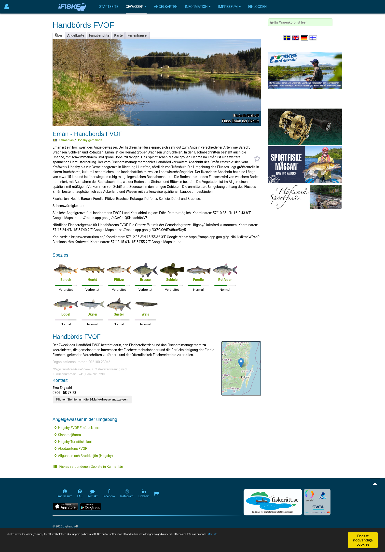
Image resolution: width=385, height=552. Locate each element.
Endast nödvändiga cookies (363, 540)
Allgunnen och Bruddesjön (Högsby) (84, 456)
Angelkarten (166, 7)
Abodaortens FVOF (71, 449)
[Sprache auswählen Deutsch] (304, 38)
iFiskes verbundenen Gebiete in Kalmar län (88, 467)
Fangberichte (99, 35)
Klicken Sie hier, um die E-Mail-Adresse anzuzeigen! (92, 399)
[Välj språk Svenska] (287, 38)
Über (58, 35)
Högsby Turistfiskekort (73, 442)
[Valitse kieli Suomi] (313, 38)
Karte (118, 35)
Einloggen (257, 7)
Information (198, 7)
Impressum (229, 7)
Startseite (108, 7)
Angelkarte (75, 35)
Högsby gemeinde (89, 140)
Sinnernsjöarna (68, 435)
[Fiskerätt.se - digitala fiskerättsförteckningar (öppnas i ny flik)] (273, 502)
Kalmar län (66, 140)
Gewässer (136, 7)
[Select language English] (295, 38)
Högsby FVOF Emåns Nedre (77, 428)
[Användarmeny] (7, 7)
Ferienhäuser (138, 35)
